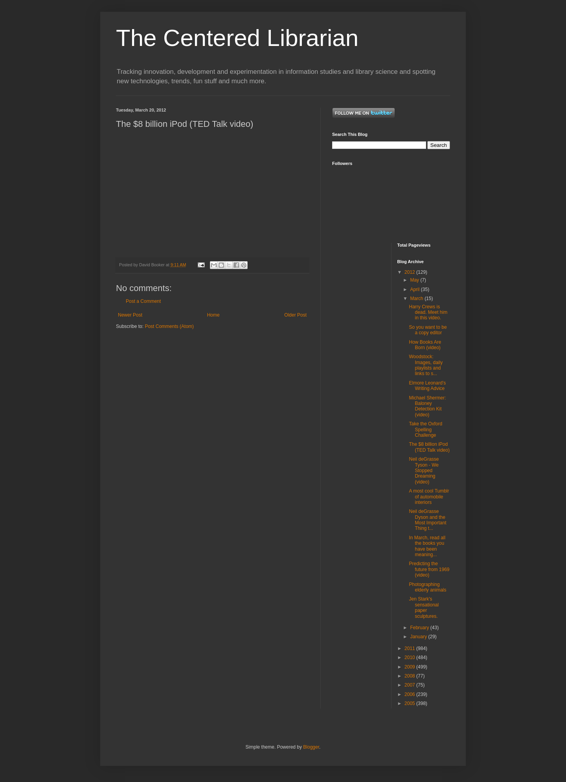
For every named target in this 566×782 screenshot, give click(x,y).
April (415, 289)
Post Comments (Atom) (169, 326)
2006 (410, 694)
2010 (410, 657)
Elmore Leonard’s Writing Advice (427, 385)
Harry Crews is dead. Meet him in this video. (428, 312)
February (420, 627)
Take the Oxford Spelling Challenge (425, 429)
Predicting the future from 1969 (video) (429, 569)
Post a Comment (143, 301)
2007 (410, 685)
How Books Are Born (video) (425, 344)
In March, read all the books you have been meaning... (427, 546)
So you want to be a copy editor (428, 329)
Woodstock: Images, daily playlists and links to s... (426, 365)
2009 (410, 667)
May (415, 280)
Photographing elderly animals (427, 587)
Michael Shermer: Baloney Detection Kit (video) (427, 406)
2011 (410, 648)
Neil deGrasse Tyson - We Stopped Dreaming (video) (424, 470)
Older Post (295, 315)
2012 (410, 272)
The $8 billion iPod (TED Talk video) (429, 446)
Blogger (311, 747)
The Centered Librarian (237, 38)
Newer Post (130, 315)
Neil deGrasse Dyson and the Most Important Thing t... (427, 520)
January (419, 636)
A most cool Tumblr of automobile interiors (429, 496)
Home (213, 315)
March (417, 298)
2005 (410, 703)
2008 (410, 676)
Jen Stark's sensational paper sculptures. (424, 607)
